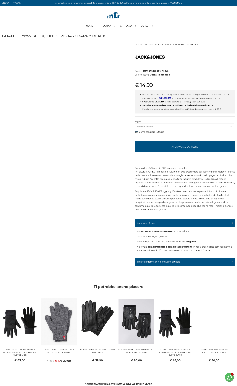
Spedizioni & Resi (146, 223)
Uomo (89, 26)
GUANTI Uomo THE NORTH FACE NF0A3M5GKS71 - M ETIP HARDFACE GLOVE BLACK (19, 352)
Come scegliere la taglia (151, 132)
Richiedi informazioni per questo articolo (158, 262)
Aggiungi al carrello (185, 147)
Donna (106, 26)
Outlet (145, 26)
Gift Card (126, 26)
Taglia (138, 121)
